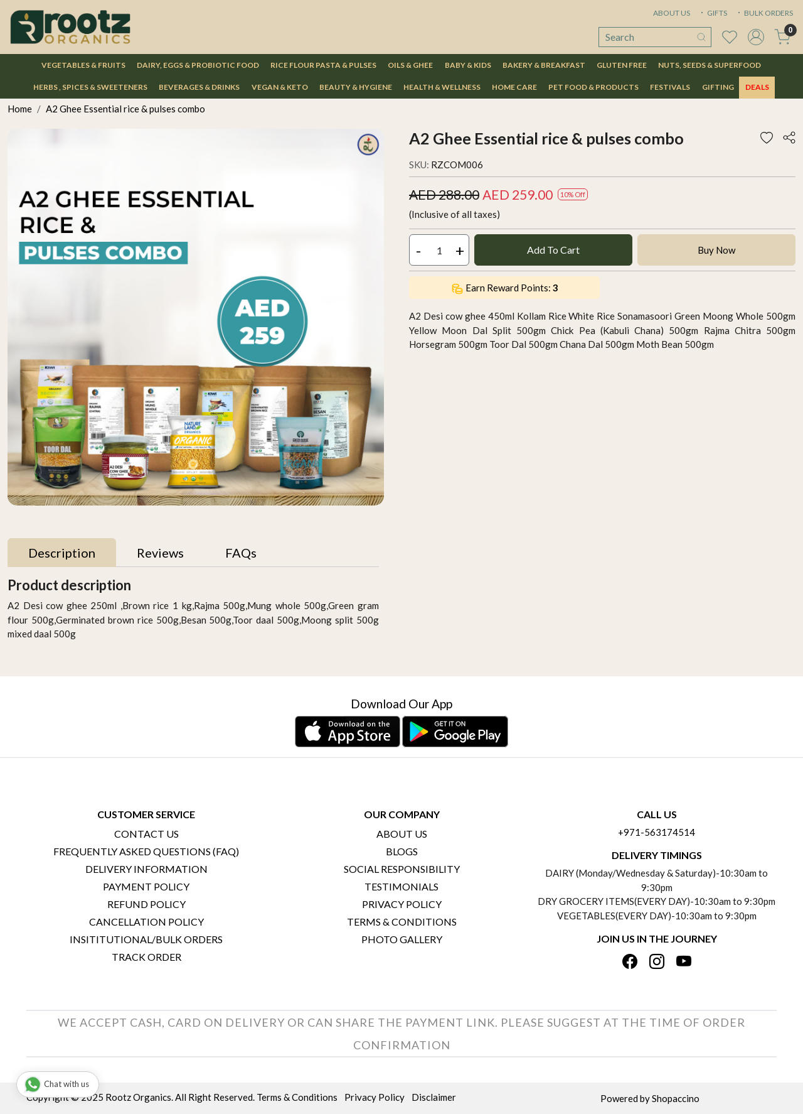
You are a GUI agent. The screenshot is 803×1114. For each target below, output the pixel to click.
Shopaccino (675, 1098)
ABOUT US (671, 13)
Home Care (514, 87)
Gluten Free (622, 65)
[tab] (62, 552)
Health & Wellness (442, 87)
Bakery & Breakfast (544, 65)
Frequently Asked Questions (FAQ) (146, 851)
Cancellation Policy (146, 921)
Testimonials (401, 886)
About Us (401, 834)
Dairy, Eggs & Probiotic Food (198, 65)
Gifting (718, 87)
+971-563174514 (656, 832)
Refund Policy (146, 904)
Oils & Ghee (410, 65)
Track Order (146, 957)
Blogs (402, 851)
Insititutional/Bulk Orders (146, 939)
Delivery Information (146, 869)
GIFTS (712, 13)
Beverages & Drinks (199, 87)
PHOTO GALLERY (401, 939)
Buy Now (716, 250)
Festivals (670, 87)
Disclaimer (434, 1097)
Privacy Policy (402, 904)
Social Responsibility (402, 869)
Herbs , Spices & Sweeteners (90, 87)
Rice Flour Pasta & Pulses (323, 65)
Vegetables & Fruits (83, 65)
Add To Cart (553, 250)
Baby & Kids (468, 65)
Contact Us (146, 834)
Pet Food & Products (593, 87)
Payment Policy (146, 886)
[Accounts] (756, 37)
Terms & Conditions (402, 921)
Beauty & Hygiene (355, 87)
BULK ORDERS (764, 13)
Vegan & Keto (280, 87)
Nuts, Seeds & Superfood (709, 65)
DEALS (757, 87)
